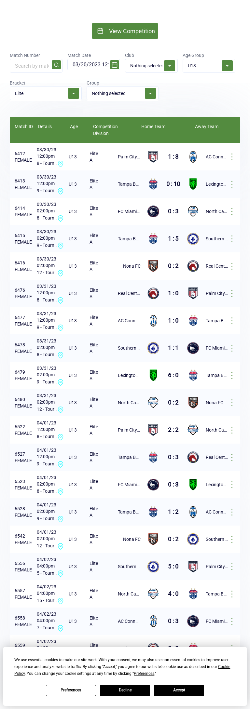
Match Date (93, 61)
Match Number (36, 63)
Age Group (209, 63)
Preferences (71, 690)
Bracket (46, 90)
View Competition (132, 31)
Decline (125, 690)
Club (151, 63)
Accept (179, 690)
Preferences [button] (144, 673)
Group (123, 90)
